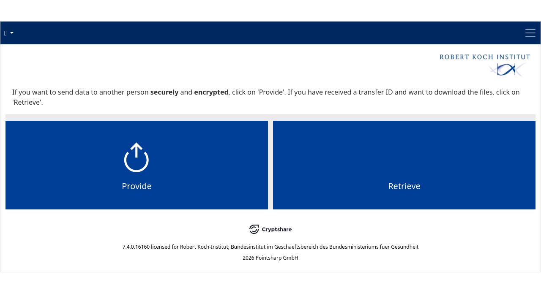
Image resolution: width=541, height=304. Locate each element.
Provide (209, 203)
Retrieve (332, 203)
